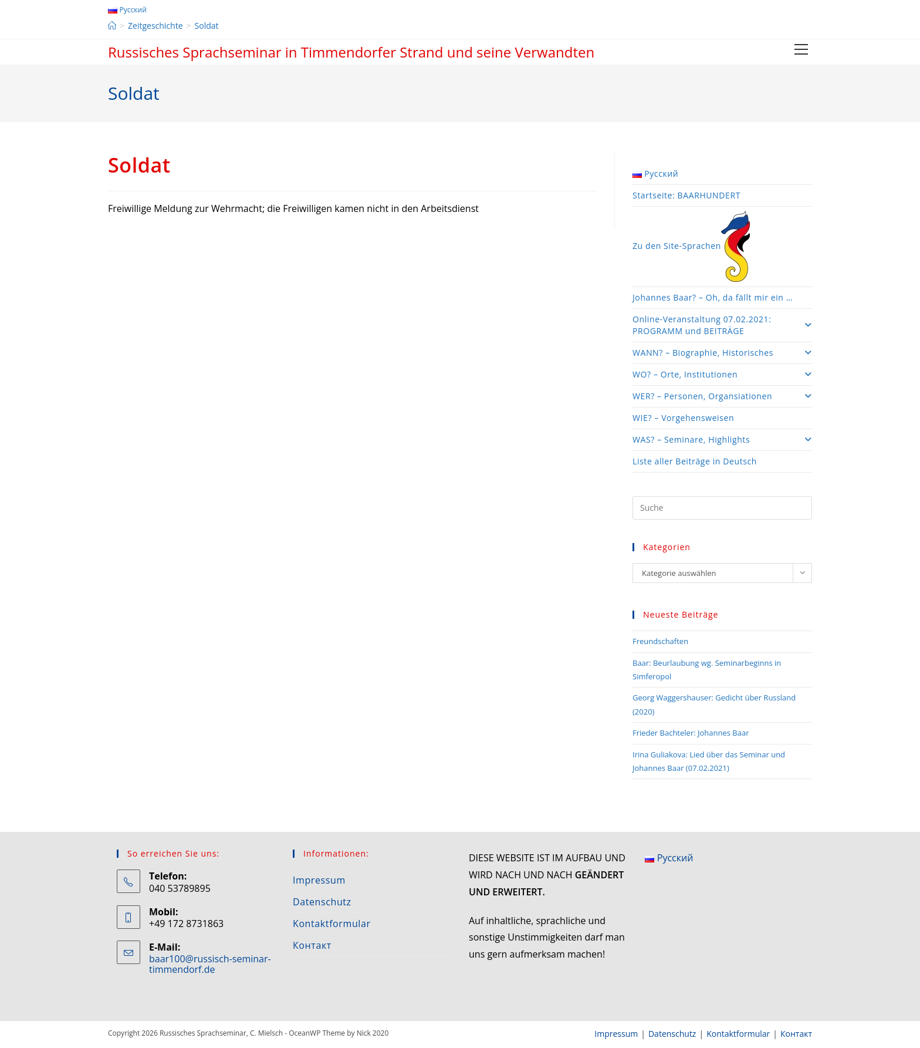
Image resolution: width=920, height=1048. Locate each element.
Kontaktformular (332, 923)
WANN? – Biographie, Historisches (722, 352)
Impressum (319, 880)
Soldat (207, 25)
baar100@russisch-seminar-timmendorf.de (210, 964)
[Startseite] (112, 25)
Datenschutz (322, 901)
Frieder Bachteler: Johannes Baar (690, 732)
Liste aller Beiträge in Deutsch (694, 461)
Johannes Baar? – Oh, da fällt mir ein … (712, 297)
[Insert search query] (722, 508)
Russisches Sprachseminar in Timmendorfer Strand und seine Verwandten (351, 52)
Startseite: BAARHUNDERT (686, 195)
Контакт (312, 945)
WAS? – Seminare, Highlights (722, 439)
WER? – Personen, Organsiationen (722, 396)
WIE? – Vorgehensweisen (683, 417)
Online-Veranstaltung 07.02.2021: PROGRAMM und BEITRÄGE (722, 325)
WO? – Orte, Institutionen (722, 374)
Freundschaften (660, 641)
